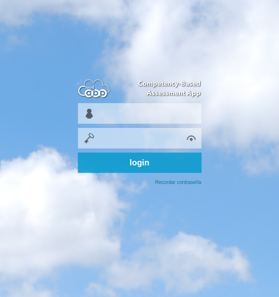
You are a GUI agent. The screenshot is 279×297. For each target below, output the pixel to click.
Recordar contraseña (178, 182)
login (140, 162)
